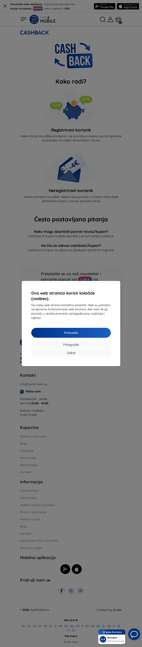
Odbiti (71, 353)
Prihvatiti (71, 333)
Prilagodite (71, 345)
